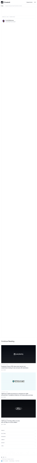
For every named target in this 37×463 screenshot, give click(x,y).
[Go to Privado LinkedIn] (3, 457)
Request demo (29, 2)
